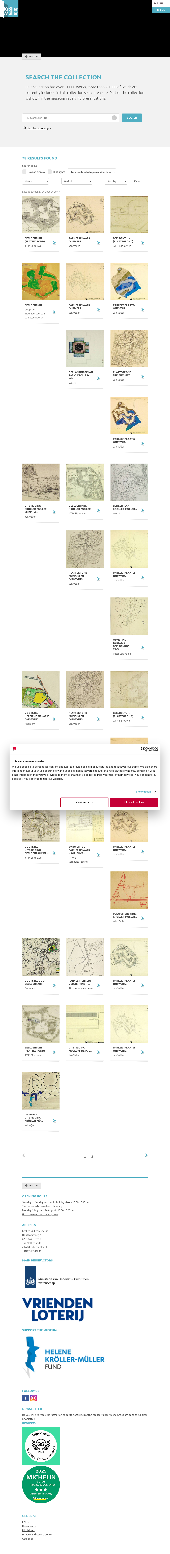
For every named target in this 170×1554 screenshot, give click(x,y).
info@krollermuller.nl (34, 1246)
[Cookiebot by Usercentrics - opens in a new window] (143, 749)
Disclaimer (28, 1530)
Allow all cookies (134, 802)
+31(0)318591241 (31, 1250)
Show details (144, 791)
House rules (29, 1526)
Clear (137, 181)
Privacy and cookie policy (37, 1534)
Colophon (28, 1538)
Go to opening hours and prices (40, 1214)
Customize (84, 802)
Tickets (161, 10)
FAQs (25, 1521)
